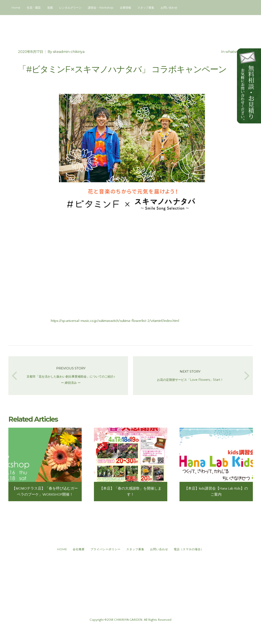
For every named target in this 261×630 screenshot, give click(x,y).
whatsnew (234, 52)
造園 (50, 7)
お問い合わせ (169, 7)
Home (16, 7)
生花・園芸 (34, 7)
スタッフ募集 (145, 7)
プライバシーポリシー (105, 550)
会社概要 (76, 550)
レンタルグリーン (70, 7)
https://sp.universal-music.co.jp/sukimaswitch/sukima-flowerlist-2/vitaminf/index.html (115, 321)
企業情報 (125, 7)
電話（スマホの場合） (193, 550)
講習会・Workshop (100, 7)
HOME (58, 550)
